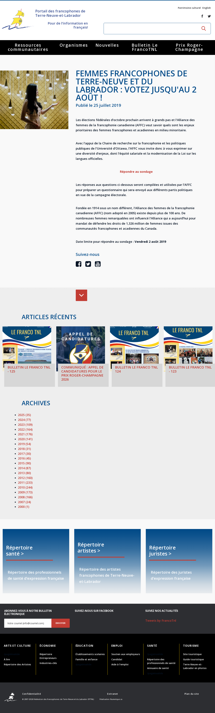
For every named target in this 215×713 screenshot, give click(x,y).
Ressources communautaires (28, 47)
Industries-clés (48, 663)
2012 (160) (25, 478)
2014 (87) (24, 468)
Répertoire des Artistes (17, 664)
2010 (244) (25, 487)
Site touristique (192, 654)
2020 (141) (25, 439)
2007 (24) (24, 502)
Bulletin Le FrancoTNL (145, 47)
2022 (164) (25, 429)
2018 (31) (24, 449)
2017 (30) (24, 454)
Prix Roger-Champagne (189, 47)
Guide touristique (193, 659)
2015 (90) (24, 463)
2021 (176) (25, 434)
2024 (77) (24, 420)
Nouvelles (107, 45)
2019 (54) (24, 444)
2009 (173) (25, 492)
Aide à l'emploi (119, 664)
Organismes (74, 45)
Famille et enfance (86, 659)
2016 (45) (24, 458)
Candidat (116, 659)
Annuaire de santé (158, 668)
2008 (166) (25, 497)
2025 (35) (24, 415)
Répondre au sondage (136, 172)
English (206, 7)
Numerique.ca (116, 699)
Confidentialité (31, 693)
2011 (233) (25, 482)
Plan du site (191, 693)
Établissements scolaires (90, 654)
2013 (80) (24, 473)
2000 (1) (23, 507)
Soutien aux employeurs (125, 654)
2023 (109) (25, 425)
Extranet (112, 693)
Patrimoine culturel (189, 7)
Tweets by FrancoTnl (160, 620)
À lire (7, 659)
